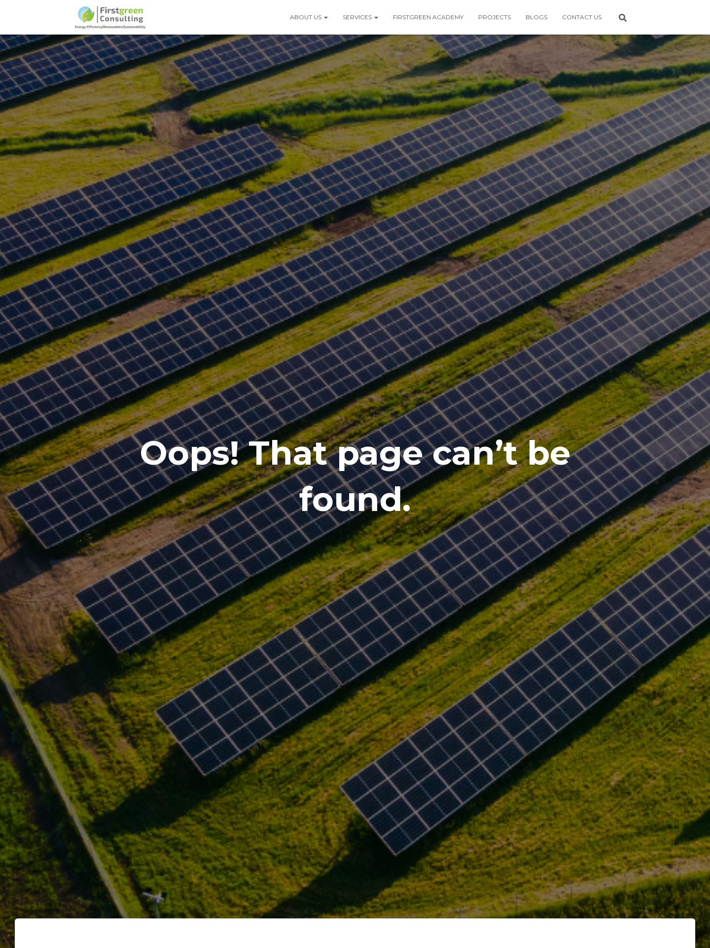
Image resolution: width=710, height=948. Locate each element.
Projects (494, 17)
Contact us (582, 17)
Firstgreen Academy (428, 17)
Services (360, 17)
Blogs (536, 17)
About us (309, 17)
